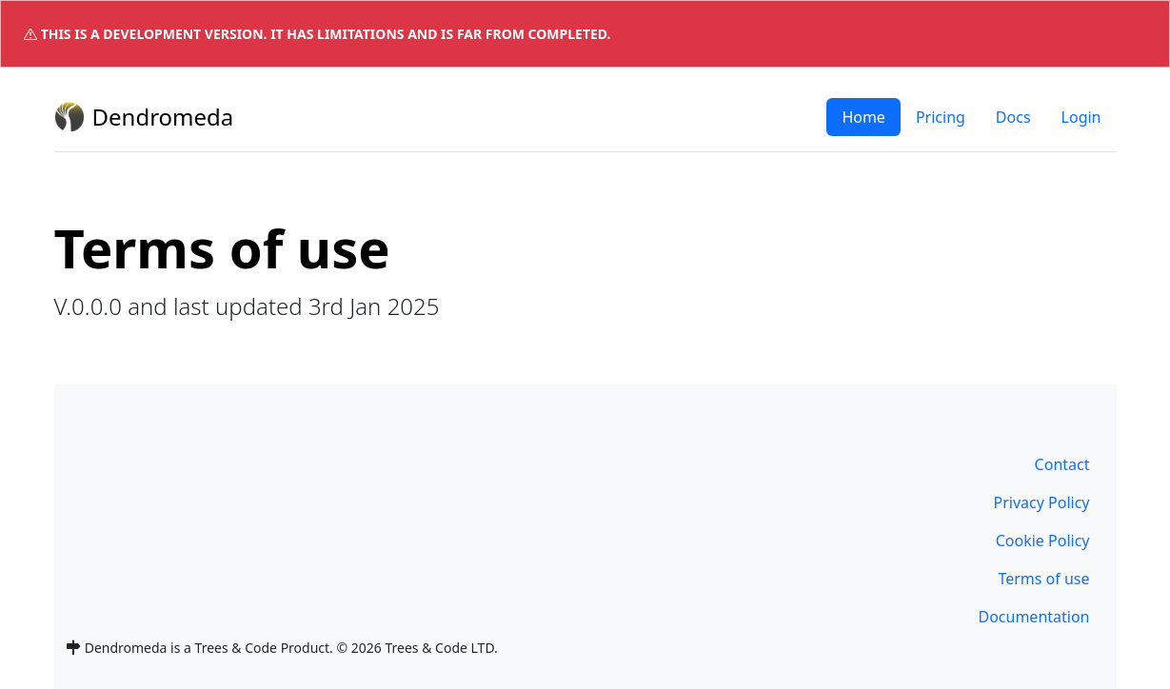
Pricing (940, 117)
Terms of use (1043, 578)
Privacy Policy (1042, 502)
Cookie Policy (1043, 540)
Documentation (1033, 616)
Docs (1013, 117)
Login (1081, 117)
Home (863, 117)
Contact (1062, 464)
